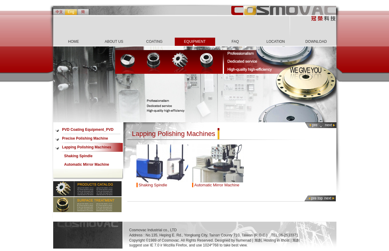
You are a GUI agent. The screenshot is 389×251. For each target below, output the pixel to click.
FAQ (235, 41)
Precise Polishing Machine (85, 138)
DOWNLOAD (316, 41)
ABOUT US (114, 41)
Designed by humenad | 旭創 (238, 240)
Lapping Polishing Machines (86, 147)
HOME (73, 41)
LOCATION (276, 41)
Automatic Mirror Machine (86, 164)
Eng (71, 12)
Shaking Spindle (78, 156)
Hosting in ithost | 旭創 (281, 240)
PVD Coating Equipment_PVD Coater (87, 130)
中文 (59, 12)
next (328, 125)
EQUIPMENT (194, 41)
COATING (154, 41)
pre (314, 125)
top (320, 198)
